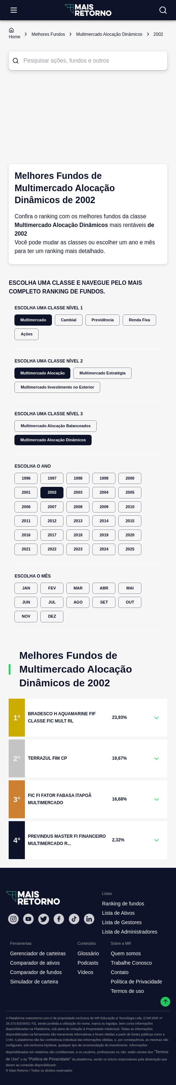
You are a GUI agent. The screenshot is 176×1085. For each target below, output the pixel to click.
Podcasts (88, 963)
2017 (52, 535)
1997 (52, 478)
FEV (52, 588)
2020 (130, 535)
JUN (26, 602)
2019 (104, 535)
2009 (104, 507)
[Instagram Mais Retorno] (13, 919)
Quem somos (126, 953)
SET (104, 602)
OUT (130, 602)
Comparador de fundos (36, 972)
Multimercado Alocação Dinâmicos (53, 440)
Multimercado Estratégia (102, 373)
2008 (78, 507)
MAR (78, 588)
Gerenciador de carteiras (38, 953)
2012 (52, 521)
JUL (52, 602)
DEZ (52, 616)
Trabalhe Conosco (131, 963)
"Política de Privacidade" (49, 1059)
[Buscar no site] (163, 10)
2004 (104, 492)
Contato (119, 972)
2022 (52, 549)
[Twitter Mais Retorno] (43, 919)
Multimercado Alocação (42, 373)
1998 (78, 478)
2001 (26, 492)
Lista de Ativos (118, 913)
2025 (130, 549)
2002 (51, 492)
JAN (26, 588)
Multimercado (33, 320)
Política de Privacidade (136, 982)
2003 (78, 492)
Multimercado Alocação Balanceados (55, 426)
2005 (130, 492)
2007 (52, 507)
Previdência (103, 320)
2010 (130, 507)
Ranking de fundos (123, 903)
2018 (78, 535)
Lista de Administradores (129, 932)
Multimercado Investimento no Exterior (57, 387)
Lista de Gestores (122, 922)
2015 (130, 521)
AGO (78, 602)
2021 (26, 549)
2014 (104, 521)
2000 (130, 478)
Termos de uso (127, 991)
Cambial (68, 320)
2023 (78, 549)
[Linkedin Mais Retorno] (89, 919)
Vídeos (85, 972)
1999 (104, 478)
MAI (130, 588)
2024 (104, 549)
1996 (26, 478)
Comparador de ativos (35, 963)
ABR (104, 588)
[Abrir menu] (13, 10)
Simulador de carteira (34, 982)
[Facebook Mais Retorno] (58, 919)
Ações (26, 334)
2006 (26, 507)
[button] (88, 718)
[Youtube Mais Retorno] (28, 919)
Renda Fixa (139, 320)
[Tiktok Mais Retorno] (74, 919)
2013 (78, 521)
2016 (26, 535)
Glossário (88, 953)
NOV (26, 616)
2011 (26, 521)
